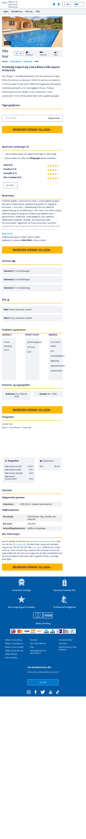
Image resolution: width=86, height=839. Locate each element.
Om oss (29, 11)
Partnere (63, 643)
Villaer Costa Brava (13, 639)
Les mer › (10, 185)
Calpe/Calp (27, 61)
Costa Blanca (15, 61)
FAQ (38, 11)
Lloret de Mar (11, 657)
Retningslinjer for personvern (38, 651)
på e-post (37, 547)
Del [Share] (18, 53)
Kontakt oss (16, 11)
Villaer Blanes (11, 654)
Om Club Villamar (38, 643)
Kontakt (33, 639)
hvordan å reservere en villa (43, 541)
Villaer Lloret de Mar (14, 647)
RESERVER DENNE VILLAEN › (32, 129)
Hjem (5, 11)
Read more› (7, 233)
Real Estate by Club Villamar (67, 648)
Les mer (43, 682)
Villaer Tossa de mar (14, 650)
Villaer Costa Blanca (14, 643)
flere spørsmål (19, 544)
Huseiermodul (65, 639)
